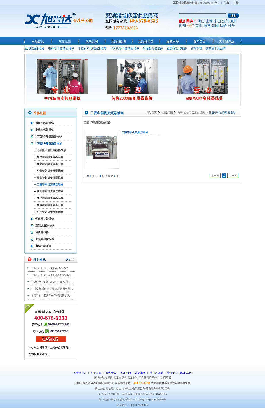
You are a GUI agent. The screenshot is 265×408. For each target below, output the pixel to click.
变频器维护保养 (44, 239)
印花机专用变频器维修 (92, 48)
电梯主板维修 (43, 246)
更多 (68, 259)
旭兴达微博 (156, 372)
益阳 (198, 25)
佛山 (201, 21)
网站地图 (140, 372)
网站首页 (38, 41)
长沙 (190, 25)
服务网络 (172, 41)
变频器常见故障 (216, 48)
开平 (231, 25)
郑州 (182, 25)
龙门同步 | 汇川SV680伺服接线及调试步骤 (56, 295)
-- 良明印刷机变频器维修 (48, 198)
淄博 (207, 25)
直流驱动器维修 (177, 48)
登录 (226, 2)
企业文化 (96, 372)
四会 (223, 25)
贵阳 (215, 25)
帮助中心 (172, 372)
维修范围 (65, 41)
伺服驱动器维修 (153, 48)
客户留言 (199, 41)
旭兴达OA (186, 372)
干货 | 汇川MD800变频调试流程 (49, 268)
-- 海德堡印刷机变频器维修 (50, 150)
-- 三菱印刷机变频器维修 (48, 184)
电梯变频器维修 (44, 129)
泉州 (233, 21)
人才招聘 (125, 372)
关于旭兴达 (226, 41)
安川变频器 (114, 377)
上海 (209, 21)
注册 (236, 2)
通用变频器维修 (34, 48)
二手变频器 (164, 377)
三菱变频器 (150, 377)
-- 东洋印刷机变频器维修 (48, 211)
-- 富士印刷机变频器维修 (48, 177)
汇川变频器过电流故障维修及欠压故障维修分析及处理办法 (65, 288)
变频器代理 (145, 41)
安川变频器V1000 (132, 377)
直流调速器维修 (44, 225)
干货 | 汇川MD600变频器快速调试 (51, 274)
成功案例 (92, 41)
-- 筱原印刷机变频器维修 (48, 205)
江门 (225, 21)
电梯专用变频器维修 (61, 48)
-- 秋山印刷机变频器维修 (48, 191)
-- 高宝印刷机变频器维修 (48, 163)
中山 (217, 21)
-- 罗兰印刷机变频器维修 (48, 157)
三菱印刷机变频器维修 (135, 132)
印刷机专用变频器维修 (124, 48)
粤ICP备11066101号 (154, 399)
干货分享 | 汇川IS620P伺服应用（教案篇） (56, 281)
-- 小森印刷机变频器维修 (48, 170)
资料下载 (196, 48)
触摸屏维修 (42, 232)
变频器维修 (100, 377)
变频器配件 (118, 41)
